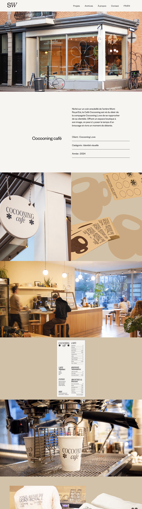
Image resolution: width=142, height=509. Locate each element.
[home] (23, 5)
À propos (102, 5)
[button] (128, 6)
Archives (89, 5)
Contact (115, 5)
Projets (76, 5)
